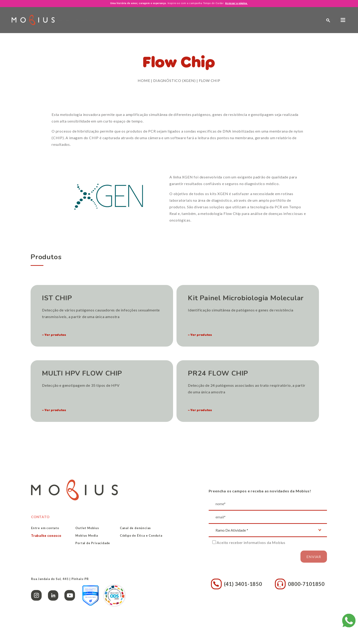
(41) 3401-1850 (236, 584)
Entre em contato (45, 528)
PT (302, 20)
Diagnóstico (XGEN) (174, 80)
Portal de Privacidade (92, 543)
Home (144, 80)
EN (294, 20)
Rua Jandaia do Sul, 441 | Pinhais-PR (60, 579)
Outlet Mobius (87, 528)
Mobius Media (86, 535)
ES (311, 20)
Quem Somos (107, 20)
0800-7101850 (300, 584)
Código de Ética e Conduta (141, 535)
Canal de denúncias (135, 528)
